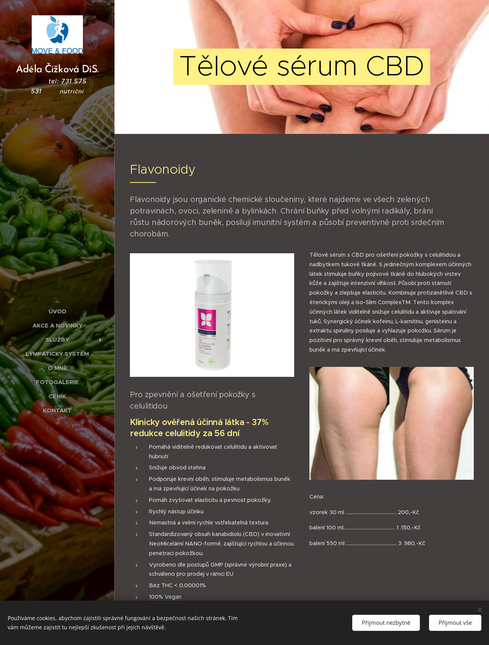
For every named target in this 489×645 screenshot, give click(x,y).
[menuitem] (57, 311)
